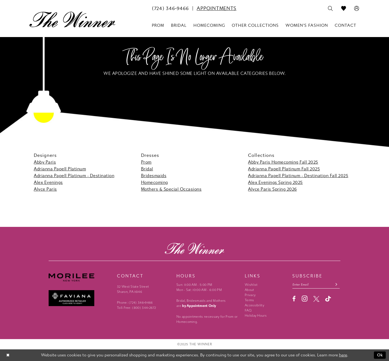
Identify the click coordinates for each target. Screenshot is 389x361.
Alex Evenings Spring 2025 (275, 182)
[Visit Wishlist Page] (343, 9)
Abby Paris (45, 162)
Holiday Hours (256, 315)
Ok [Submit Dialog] (380, 355)
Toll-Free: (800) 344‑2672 (136, 308)
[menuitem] (170, 8)
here (343, 355)
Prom (146, 162)
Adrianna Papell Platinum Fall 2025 (284, 168)
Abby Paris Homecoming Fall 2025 (283, 162)
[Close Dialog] (8, 355)
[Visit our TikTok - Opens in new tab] (328, 299)
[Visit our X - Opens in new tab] (316, 299)
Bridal (147, 168)
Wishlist (251, 285)
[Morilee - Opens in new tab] (80, 277)
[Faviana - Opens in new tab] (80, 298)
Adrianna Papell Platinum (60, 168)
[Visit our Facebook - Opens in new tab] (294, 299)
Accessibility (254, 305)
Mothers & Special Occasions (171, 189)
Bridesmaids (154, 175)
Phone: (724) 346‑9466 (135, 302)
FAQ (248, 310)
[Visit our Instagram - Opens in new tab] (304, 298)
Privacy (250, 295)
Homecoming (154, 182)
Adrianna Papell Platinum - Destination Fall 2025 (298, 175)
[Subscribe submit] (336, 285)
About (249, 290)
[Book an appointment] (216, 8)
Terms (249, 300)
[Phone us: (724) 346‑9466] (170, 8)
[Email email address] (316, 285)
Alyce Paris (45, 189)
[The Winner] (72, 19)
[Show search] (330, 9)
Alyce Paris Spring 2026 (272, 189)
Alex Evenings (48, 182)
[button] (356, 9)
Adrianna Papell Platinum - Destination (74, 175)
